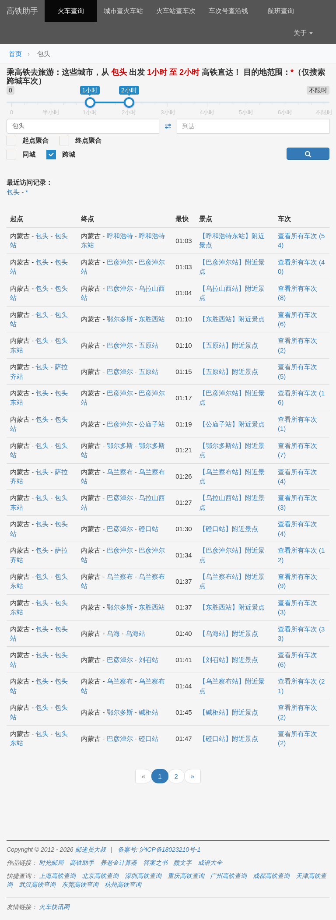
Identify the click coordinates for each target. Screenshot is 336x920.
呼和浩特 (120, 236)
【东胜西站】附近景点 (232, 319)
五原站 (148, 345)
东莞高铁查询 (80, 884)
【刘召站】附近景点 (228, 659)
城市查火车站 (123, 10)
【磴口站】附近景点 (228, 528)
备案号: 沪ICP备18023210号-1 (159, 849)
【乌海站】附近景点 (228, 633)
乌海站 (135, 633)
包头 (42, 236)
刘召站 (148, 659)
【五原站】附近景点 (228, 345)
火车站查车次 (176, 10)
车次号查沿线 (228, 10)
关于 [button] (303, 32)
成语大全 (210, 862)
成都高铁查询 (271, 875)
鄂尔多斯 (120, 319)
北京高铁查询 (100, 875)
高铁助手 (22, 11)
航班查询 (281, 10)
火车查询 (71, 10)
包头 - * (17, 192)
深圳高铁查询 (143, 875)
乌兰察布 (120, 472)
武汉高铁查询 (37, 884)
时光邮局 (51, 862)
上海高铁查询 (57, 875)
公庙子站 (152, 424)
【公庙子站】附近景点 (232, 424)
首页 (15, 53)
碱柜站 (148, 712)
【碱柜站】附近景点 (228, 712)
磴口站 (148, 528)
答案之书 (155, 862)
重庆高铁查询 (186, 875)
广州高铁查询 (228, 875)
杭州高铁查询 (123, 884)
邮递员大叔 (90, 849)
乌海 (113, 633)
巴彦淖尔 (120, 262)
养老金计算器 (118, 862)
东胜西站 (152, 319)
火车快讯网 (54, 906)
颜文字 (182, 862)
